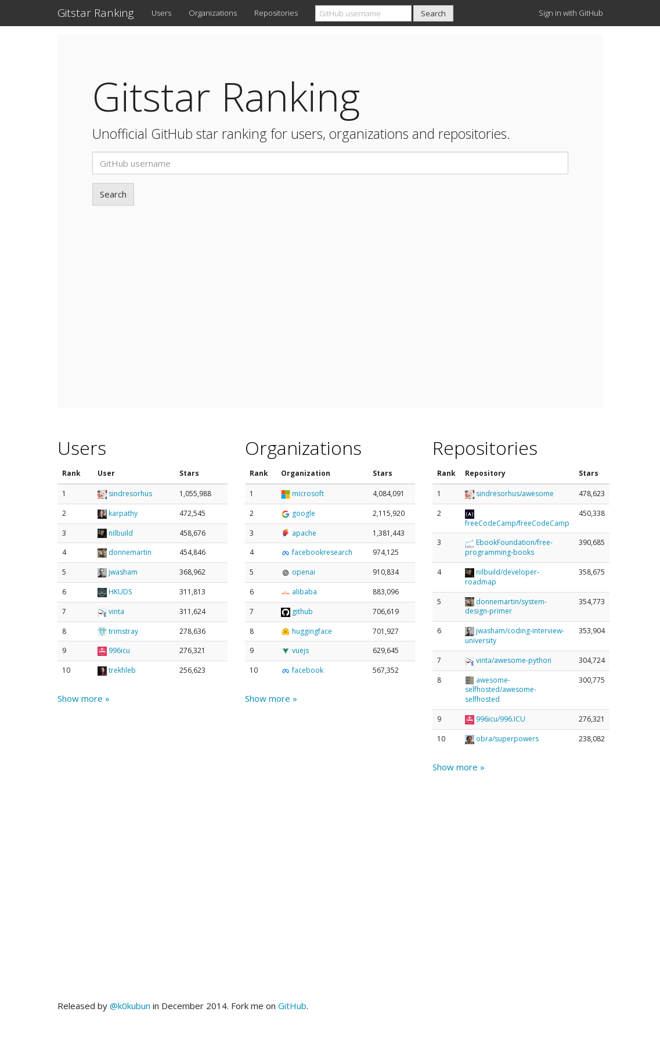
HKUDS (120, 592)
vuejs (300, 650)
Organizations (213, 13)
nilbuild (121, 533)
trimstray (123, 631)
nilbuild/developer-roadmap (502, 577)
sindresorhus (130, 493)
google (303, 513)
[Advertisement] (330, 292)
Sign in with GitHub (571, 13)
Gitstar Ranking (95, 12)
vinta (116, 611)
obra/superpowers (507, 739)
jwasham (123, 572)
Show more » (83, 698)
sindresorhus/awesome (515, 493)
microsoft (308, 493)
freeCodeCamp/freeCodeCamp (517, 523)
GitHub (292, 1005)
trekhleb (122, 670)
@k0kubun (130, 1005)
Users (161, 13)
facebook (307, 670)
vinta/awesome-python (513, 660)
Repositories (276, 13)
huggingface (312, 631)
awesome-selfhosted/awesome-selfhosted (500, 690)
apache (304, 533)
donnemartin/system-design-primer (506, 606)
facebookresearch (322, 552)
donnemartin (130, 552)
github (302, 611)
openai (303, 572)
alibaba (304, 592)
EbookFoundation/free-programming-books (509, 547)
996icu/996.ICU (500, 719)
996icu (119, 650)
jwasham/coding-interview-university (514, 635)
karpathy (123, 513)
